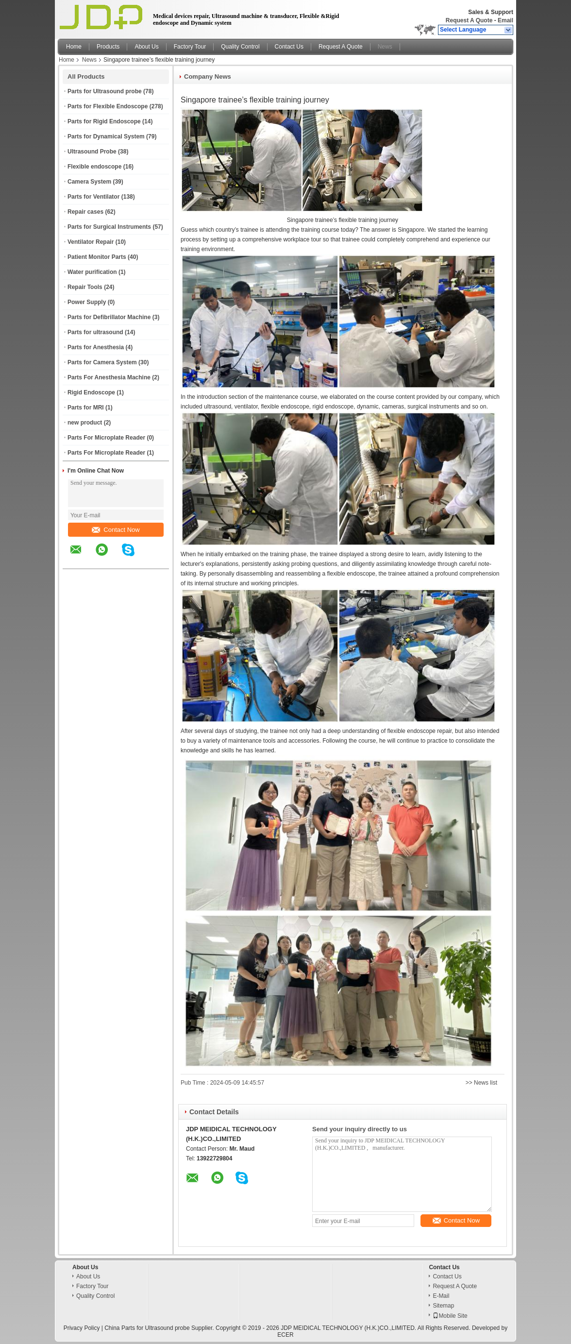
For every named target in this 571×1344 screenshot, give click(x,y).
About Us (146, 46)
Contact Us (289, 46)
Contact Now (115, 529)
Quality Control (240, 46)
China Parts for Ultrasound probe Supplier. (160, 1328)
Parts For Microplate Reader (106, 437)
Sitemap (443, 1305)
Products (108, 46)
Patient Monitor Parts (96, 257)
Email (505, 20)
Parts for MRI (85, 407)
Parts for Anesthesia (95, 347)
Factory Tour (190, 46)
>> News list (481, 1082)
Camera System (89, 181)
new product (84, 422)
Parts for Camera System (102, 362)
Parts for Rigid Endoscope (104, 121)
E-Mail (441, 1296)
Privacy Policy (82, 1328)
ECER (285, 1334)
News (385, 46)
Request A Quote (469, 20)
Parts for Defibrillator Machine (109, 317)
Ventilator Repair (90, 241)
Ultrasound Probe (92, 151)
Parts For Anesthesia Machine (109, 377)
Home (74, 46)
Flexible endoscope (94, 166)
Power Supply (86, 302)
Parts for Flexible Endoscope (107, 106)
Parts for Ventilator (93, 196)
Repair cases (85, 211)
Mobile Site (450, 1315)
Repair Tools (84, 287)
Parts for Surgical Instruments (109, 226)
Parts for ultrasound (95, 332)
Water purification (92, 272)
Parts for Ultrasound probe (104, 91)
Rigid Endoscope (91, 392)
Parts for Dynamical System (106, 136)
